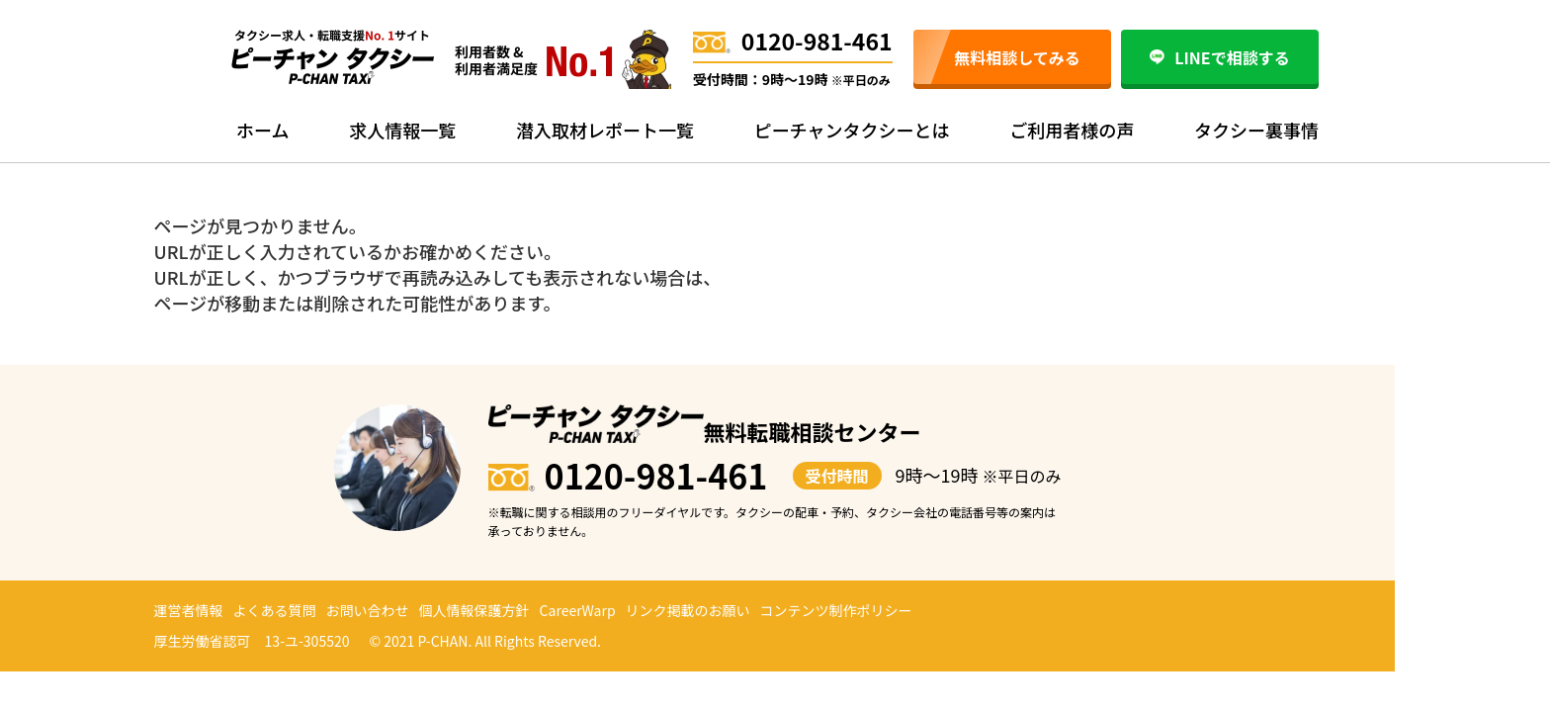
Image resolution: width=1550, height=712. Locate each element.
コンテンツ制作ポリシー (836, 610)
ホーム (262, 129)
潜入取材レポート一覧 (605, 129)
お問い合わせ (367, 610)
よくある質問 (274, 610)
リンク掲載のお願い (688, 610)
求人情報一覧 (402, 129)
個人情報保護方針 (474, 610)
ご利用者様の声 (1071, 129)
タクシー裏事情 (1256, 129)
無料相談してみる (1017, 57)
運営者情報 (188, 610)
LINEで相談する (1219, 57)
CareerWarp (578, 610)
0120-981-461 (793, 40)
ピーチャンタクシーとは (852, 129)
